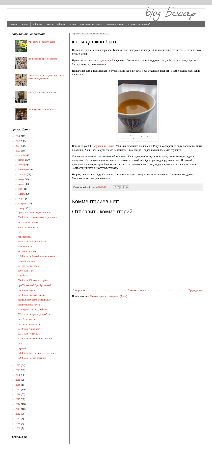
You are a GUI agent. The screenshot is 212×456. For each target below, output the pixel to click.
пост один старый (103, 60)
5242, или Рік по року (29, 329)
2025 (18, 141)
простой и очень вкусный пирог (35, 212)
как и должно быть (28, 227)
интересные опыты (28, 222)
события (37, 24)
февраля (23, 203)
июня (21, 184)
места (50, 24)
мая (20, 188)
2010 (18, 423)
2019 (18, 379)
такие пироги (25, 246)
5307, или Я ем (26, 270)
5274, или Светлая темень (31, 295)
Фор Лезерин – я (26, 319)
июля (21, 179)
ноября (22, 159)
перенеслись (24, 236)
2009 (18, 428)
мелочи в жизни (115, 24)
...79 (20, 232)
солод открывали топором (42, 92)
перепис (22, 348)
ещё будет (23, 275)
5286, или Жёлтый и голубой (33, 280)
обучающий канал (103, 146)
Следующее (79, 290)
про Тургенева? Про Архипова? (34, 285)
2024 (18, 146)
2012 (18, 413)
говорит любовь (26, 261)
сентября (23, 169)
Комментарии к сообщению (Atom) (108, 296)
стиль (72, 24)
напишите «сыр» (26, 290)
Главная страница (137, 290)
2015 (18, 399)
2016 (18, 394)
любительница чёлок (29, 304)
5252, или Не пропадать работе (34, 314)
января (22, 208)
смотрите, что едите (91, 24)
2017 (18, 389)
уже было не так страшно (41, 41)
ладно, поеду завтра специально (35, 299)
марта (21, 198)
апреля (22, 193)
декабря (22, 155)
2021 (18, 370)
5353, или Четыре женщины (32, 241)
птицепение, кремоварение (42, 58)
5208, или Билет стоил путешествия (37, 353)
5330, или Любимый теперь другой (36, 256)
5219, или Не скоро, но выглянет (35, 338)
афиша (61, 24)
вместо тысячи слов (28, 266)
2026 (18, 136)
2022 (18, 365)
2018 (18, 384)
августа (22, 174)
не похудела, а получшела (42, 109)
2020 (18, 375)
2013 (18, 409)
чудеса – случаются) (139, 24)
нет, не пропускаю (27, 251)
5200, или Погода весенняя (32, 358)
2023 (18, 150)
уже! (20, 343)
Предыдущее (195, 290)
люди (25, 24)
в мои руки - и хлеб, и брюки (33, 309)
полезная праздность (29, 324)
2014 (18, 404)
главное (13, 24)
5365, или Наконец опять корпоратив (37, 217)
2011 (18, 418)
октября (22, 164)
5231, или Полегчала (29, 333)
